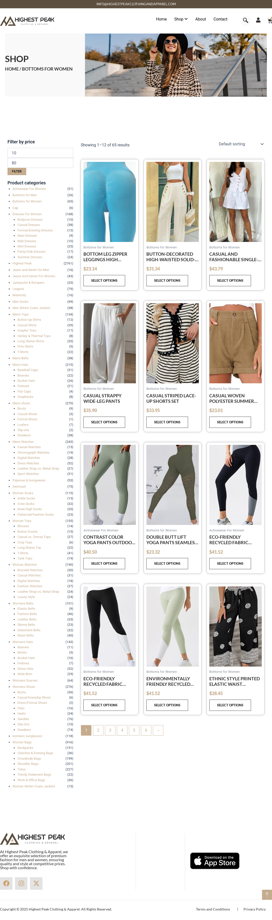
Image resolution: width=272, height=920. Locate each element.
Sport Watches (28, 474)
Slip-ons (23, 430)
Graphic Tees (26, 330)
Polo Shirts (25, 346)
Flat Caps (24, 391)
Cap (15, 208)
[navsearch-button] (246, 21)
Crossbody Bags (29, 758)
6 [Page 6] (146, 730)
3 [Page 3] (110, 730)
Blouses (23, 526)
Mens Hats (20, 365)
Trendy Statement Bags (34, 774)
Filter (17, 171)
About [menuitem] (200, 19)
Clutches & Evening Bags (35, 753)
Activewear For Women (29, 189)
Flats (20, 708)
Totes (21, 769)
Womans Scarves (24, 680)
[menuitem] (181, 19)
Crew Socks (25, 504)
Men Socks (20, 301)
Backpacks (25, 748)
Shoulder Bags (27, 764)
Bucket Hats (26, 381)
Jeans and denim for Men (30, 270)
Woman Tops (21, 521)
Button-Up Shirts (29, 320)
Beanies (23, 375)
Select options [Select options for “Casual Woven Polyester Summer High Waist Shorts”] (230, 422)
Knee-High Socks (29, 509)
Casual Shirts (27, 325)
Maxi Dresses (27, 235)
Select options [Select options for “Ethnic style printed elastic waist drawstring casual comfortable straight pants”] (230, 705)
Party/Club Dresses (31, 251)
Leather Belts (26, 619)
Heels (21, 713)
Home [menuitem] (161, 19)
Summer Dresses (29, 257)
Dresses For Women (26, 214)
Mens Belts (20, 358)
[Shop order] (241, 144)
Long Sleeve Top (29, 547)
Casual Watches (29, 447)
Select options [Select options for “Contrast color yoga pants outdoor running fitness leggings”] (104, 563)
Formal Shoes (27, 419)
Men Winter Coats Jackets (31, 308)
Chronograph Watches (33, 452)
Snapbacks (25, 397)
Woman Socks (22, 493)
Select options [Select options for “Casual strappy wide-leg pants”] (104, 422)
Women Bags (22, 742)
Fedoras (23, 386)
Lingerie (18, 289)
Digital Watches (28, 458)
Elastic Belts (26, 608)
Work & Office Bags (31, 780)
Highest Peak (22, 263)
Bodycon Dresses (29, 219)
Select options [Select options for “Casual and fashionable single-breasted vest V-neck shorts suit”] (230, 280)
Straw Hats (25, 669)
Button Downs (27, 531)
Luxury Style (26, 597)
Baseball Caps (27, 370)
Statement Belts (28, 630)
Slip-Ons (23, 724)
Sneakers (24, 435)
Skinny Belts (26, 625)
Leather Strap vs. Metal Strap (38, 468)
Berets (22, 652)
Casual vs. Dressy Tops (34, 537)
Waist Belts (25, 635)
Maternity (19, 295)
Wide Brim (24, 674)
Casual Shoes (27, 414)
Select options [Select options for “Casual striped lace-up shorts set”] (167, 422)
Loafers (22, 425)
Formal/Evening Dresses (35, 230)
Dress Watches (28, 463)
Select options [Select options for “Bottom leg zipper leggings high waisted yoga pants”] (104, 280)
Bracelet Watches (30, 570)
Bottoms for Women (26, 201)
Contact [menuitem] (221, 19)
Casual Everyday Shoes (34, 697)
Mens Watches (23, 442)
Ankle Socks (26, 498)
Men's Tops (20, 314)
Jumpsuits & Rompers (28, 282)
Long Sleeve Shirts (30, 341)
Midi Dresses (26, 241)
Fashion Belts (27, 614)
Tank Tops (24, 558)
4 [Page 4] (122, 730)
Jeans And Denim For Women (33, 276)
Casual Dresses (28, 225)
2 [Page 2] (98, 730)
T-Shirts (22, 352)
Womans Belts (22, 603)
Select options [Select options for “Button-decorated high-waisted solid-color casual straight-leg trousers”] (167, 280)
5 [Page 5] (134, 730)
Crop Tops (24, 542)
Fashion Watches (29, 586)
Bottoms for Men (24, 195)
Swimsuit (19, 486)
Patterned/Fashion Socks (35, 514)
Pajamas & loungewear (28, 480)
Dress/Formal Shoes (32, 703)
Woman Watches (24, 564)
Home (12, 69)
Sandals (23, 719)
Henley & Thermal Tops (34, 336)
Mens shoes (21, 403)
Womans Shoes (23, 687)
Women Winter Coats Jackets (33, 786)
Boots (21, 408)
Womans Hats (22, 642)
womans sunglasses (27, 736)
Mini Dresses (26, 246)
